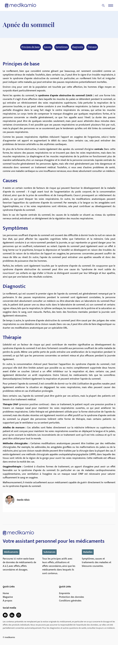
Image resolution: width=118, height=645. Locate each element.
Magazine (8, 597)
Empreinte (64, 593)
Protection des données (71, 597)
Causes (47, 47)
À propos (7, 601)
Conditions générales (70, 601)
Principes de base (30, 47)
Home (6, 593)
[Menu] (110, 5)
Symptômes (62, 47)
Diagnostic (77, 47)
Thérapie (92, 47)
